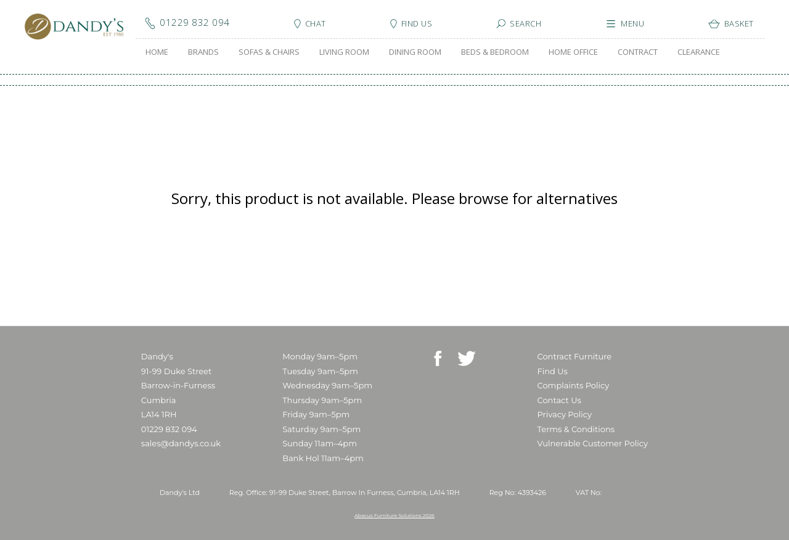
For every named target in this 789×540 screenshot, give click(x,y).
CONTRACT (638, 51)
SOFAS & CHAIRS (269, 51)
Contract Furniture (575, 356)
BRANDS (203, 51)
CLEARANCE (698, 51)
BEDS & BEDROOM (495, 51)
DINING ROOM (415, 51)
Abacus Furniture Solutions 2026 (394, 515)
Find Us (553, 371)
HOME (156, 51)
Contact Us (559, 400)
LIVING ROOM (344, 51)
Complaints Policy (574, 385)
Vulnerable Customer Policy (593, 443)
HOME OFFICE (573, 51)
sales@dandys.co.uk (181, 443)
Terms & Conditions (576, 429)
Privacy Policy (565, 414)
